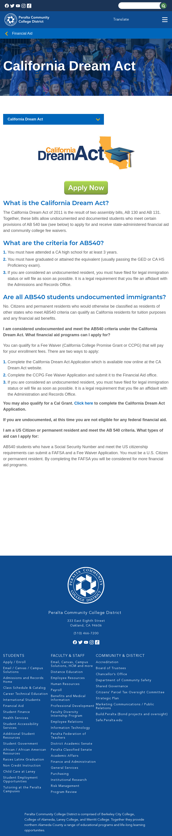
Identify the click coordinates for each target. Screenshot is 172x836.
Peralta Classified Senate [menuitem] (71, 706)
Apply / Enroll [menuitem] (14, 619)
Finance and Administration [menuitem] (73, 718)
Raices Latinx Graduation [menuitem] (23, 716)
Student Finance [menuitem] (16, 669)
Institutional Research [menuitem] (69, 737)
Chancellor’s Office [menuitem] (111, 631)
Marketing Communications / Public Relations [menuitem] (125, 663)
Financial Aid (22, 33)
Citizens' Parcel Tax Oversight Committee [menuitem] (130, 649)
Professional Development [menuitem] (72, 663)
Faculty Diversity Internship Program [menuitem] (66, 671)
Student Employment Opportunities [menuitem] (20, 736)
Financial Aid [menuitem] (13, 663)
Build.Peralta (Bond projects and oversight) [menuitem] (132, 671)
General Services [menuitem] (64, 725)
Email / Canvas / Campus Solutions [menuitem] (23, 627)
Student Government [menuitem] (20, 700)
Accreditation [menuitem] (107, 619)
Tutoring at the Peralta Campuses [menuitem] (22, 746)
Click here (84, 403)
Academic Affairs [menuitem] (65, 712)
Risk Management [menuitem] (65, 743)
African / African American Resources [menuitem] (24, 708)
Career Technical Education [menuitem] (25, 651)
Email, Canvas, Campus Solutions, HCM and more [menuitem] (72, 621)
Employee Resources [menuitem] (68, 635)
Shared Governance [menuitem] (112, 643)
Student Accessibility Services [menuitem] (21, 683)
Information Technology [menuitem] (70, 685)
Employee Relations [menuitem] (67, 679)
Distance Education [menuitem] (67, 629)
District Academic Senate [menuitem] (71, 700)
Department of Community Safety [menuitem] (123, 637)
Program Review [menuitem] (64, 749)
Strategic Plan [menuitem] (107, 655)
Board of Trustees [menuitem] (111, 625)
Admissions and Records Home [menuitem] (23, 637)
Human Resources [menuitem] (65, 641)
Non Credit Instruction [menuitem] (22, 722)
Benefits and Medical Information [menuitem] (68, 655)
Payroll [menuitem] (56, 647)
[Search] (143, 5)
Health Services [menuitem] (15, 675)
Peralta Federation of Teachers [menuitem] (68, 692)
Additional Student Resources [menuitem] (19, 692)
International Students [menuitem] (22, 657)
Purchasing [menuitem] (60, 731)
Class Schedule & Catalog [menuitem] (24, 645)
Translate (121, 20)
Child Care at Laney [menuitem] (19, 728)
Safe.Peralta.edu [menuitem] (109, 677)
